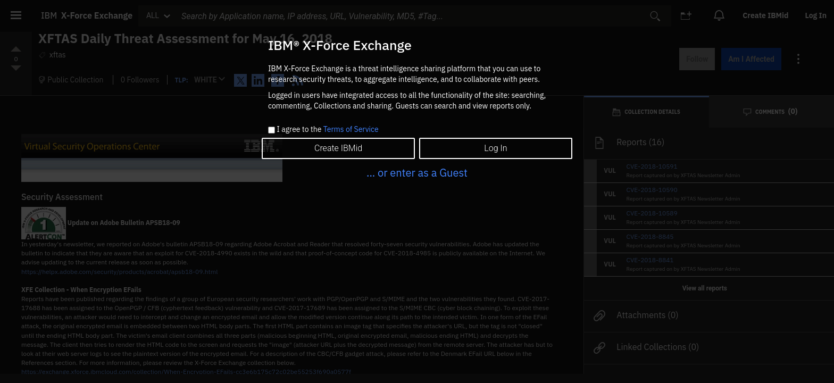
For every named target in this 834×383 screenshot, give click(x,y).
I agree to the (327, 129)
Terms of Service (351, 129)
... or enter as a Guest (417, 172)
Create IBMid (338, 148)
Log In (495, 148)
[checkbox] (271, 130)
